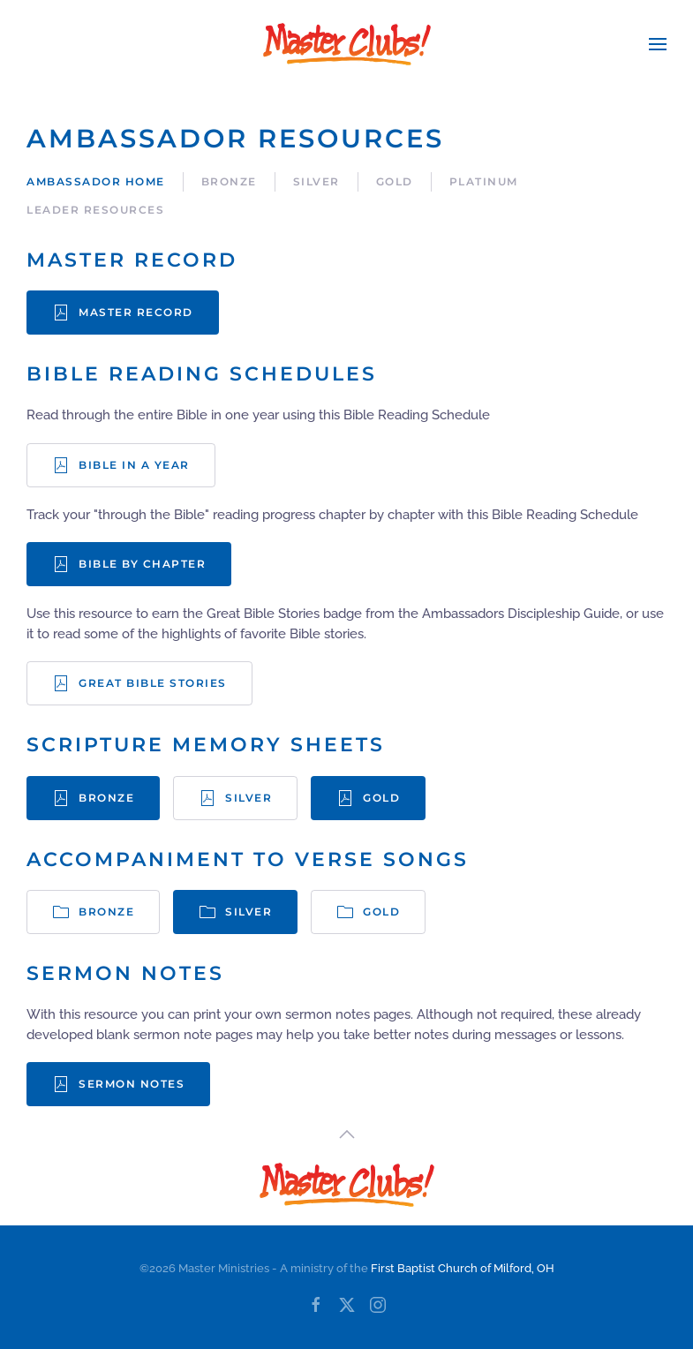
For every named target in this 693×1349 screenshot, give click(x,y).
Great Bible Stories (139, 683)
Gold (394, 181)
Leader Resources (95, 209)
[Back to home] (347, 44)
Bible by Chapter (129, 564)
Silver (316, 181)
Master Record (122, 312)
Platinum (483, 181)
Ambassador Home (95, 181)
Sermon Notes (118, 1084)
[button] (658, 44)
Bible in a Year (121, 465)
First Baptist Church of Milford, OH (462, 1268)
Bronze (229, 181)
